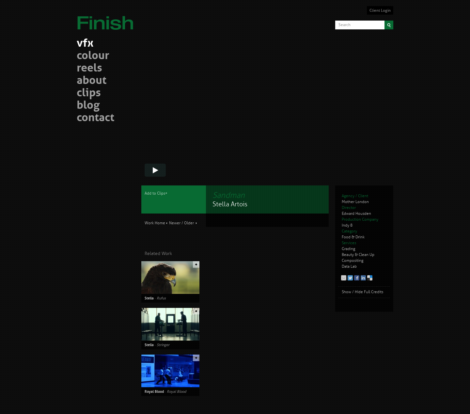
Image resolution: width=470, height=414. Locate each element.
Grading (348, 249)
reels (89, 68)
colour (93, 56)
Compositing (352, 260)
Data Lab (349, 266)
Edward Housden (356, 213)
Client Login (380, 10)
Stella (149, 298)
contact (95, 118)
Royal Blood (154, 391)
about (91, 81)
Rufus (161, 298)
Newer (174, 223)
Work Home (155, 223)
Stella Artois (229, 204)
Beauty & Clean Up (358, 254)
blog (88, 106)
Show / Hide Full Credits (362, 292)
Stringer (163, 344)
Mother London (355, 201)
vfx (85, 44)
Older (189, 223)
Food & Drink (353, 237)
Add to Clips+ (156, 193)
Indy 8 (347, 225)
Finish (107, 19)
